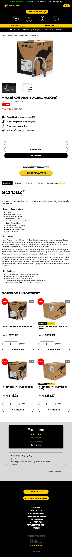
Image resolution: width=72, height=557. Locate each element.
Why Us (40, 183)
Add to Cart (18, 349)
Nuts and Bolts (12, 35)
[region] (36, 463)
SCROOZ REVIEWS (36, 513)
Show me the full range (37, 11)
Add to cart (35, 149)
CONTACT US (36, 510)
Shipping (18, 183)
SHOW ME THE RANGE (36, 492)
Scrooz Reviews (56, 183)
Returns (29, 183)
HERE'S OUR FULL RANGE (36, 173)
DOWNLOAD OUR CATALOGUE (36, 498)
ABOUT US (36, 507)
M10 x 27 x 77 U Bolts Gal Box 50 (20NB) (17, 387)
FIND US (36, 528)
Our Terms (36, 552)
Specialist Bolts (23, 35)
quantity (22, 343)
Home (4, 35)
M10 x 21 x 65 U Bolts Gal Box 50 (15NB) (17, 326)
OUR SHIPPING (36, 519)
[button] (6, 463)
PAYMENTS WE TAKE (36, 525)
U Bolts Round (34, 35)
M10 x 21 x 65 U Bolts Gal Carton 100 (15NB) (52, 327)
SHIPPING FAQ (36, 522)
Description (7, 183)
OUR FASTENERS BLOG (36, 516)
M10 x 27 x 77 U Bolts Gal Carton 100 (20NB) (52, 388)
